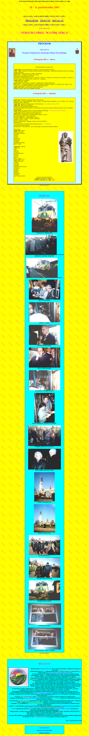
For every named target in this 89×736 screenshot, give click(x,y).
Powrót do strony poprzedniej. (44, 730)
